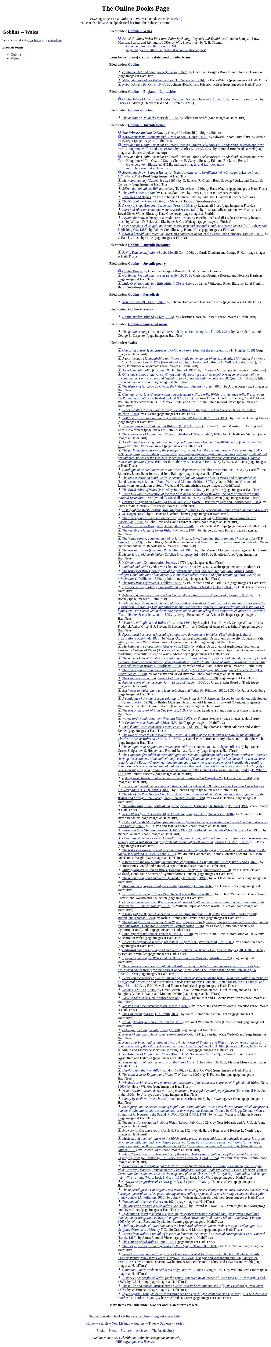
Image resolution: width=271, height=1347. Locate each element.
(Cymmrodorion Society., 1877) (154, 562)
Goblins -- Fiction (140, 110)
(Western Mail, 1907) (157, 718)
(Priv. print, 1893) (157, 622)
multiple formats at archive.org (147, 168)
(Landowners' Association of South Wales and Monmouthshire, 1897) (187, 479)
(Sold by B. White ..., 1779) (193, 764)
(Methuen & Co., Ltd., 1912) (162, 727)
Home (90, 1323)
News (113, 1330)
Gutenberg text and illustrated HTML (151, 46)
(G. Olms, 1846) (143, 84)
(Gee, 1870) (155, 1206)
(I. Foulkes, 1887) (151, 583)
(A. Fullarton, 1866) (193, 1193)
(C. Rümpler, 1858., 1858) (179, 690)
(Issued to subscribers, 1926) (163, 1099)
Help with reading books (105, 1316)
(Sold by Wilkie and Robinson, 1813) (167, 894)
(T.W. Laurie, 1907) (161, 1074)
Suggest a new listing (167, 1316)
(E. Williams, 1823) (192, 662)
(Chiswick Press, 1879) (189, 1044)
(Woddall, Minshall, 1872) (177, 958)
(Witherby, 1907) (159, 530)
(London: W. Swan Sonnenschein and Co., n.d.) (173, 99)
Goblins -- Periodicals (143, 294)
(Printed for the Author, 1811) (191, 1144)
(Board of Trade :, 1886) (163, 682)
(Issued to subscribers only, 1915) (156, 998)
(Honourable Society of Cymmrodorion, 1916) (193, 924)
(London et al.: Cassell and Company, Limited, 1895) (192, 234)
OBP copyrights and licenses (135, 1341)
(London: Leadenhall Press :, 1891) (157, 205)
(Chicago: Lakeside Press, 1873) (156, 218)
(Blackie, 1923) (154, 72)
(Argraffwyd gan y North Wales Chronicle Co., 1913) (191, 830)
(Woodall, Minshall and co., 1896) (188, 496)
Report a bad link (137, 1316)
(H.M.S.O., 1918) (157, 934)
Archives (142, 1330)
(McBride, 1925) (150, 118)
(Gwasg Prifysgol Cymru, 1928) (163, 1182)
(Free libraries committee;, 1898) (182, 470)
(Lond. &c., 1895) (170, 1246)
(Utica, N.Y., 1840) (154, 722)
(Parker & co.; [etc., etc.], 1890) (191, 608)
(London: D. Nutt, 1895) (164, 137)
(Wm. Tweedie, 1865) (156, 1006)
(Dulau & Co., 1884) (178, 814)
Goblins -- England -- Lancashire (152, 91)
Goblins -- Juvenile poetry (147, 263)
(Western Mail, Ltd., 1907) (178, 942)
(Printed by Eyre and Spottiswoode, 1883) (191, 502)
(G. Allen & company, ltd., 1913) (165, 554)
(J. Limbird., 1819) (170, 678)
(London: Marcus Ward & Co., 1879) (160, 210)
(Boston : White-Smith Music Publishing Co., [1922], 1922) (176, 332)
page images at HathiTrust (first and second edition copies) (166, 50)
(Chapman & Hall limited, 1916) (157, 550)
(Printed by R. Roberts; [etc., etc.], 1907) (185, 806)
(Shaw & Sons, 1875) (190, 862)
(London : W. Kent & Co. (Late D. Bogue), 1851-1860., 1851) (193, 950)
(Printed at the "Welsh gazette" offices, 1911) (175, 418)
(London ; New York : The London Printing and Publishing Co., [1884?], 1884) (189, 970)
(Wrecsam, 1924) (149, 1201)
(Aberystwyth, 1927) (156, 646)
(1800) (151, 1030)
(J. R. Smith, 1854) (150, 1014)
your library (35, 40)
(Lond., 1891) (149, 1242)
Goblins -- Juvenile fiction (146, 125)
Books (100, 1330)
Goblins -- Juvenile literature (149, 245)
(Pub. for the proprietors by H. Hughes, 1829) (188, 350)
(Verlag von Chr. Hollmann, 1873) (159, 567)
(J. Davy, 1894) (177, 587)
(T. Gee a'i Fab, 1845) (187, 778)
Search (103, 1323)
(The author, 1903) (172, 1062)
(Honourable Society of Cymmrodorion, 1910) (176, 870)
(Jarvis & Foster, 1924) (157, 1130)
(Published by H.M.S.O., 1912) (191, 396)
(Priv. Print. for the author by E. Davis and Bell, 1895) (192, 456)
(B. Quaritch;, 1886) (188, 376)
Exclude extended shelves (163, 19)
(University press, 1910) (172, 386)
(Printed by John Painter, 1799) (161, 489)
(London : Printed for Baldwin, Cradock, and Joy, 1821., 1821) (193, 981)
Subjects (165, 1323)
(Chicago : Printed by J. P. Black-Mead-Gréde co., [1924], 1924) (189, 1156)
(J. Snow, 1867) (168, 886)
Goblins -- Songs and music (147, 324)
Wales (15, 58)
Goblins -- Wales (140, 31)
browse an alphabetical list (116, 23)
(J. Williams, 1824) (189, 574)
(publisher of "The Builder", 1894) (171, 434)
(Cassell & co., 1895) (149, 180)
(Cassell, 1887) (185, 595)
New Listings (121, 1323)
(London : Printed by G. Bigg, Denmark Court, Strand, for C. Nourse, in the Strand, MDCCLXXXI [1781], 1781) (193, 1110)
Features (126, 1330)
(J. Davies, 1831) (193, 840)
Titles (152, 1323)
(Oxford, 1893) (155, 710)
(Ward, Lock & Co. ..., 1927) (192, 1171)
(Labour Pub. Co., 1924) (166, 1122)
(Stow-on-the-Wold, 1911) (162, 1034)
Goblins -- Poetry (140, 309)
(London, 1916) (152, 1070)
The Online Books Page (135, 8)
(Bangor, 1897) (173, 1270)
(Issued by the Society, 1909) (164, 878)
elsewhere (55, 40)
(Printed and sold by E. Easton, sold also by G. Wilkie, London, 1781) (191, 360)
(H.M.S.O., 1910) (139, 990)
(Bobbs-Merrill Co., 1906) (157, 252)
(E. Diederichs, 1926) (163, 80)
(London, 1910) (153, 1022)
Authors (139, 1323)
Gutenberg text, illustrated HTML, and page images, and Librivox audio (175, 164)
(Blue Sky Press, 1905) (148, 317)
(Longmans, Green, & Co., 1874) (157, 526)
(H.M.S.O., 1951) (162, 426)
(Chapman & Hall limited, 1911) (159, 370)
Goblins (16, 54)
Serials (180, 1323)
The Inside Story (163, 1330)
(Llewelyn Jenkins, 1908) (191, 796)
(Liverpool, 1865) (191, 1217)
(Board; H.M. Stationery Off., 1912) (171, 1054)
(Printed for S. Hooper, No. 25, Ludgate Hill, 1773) (182, 747)
